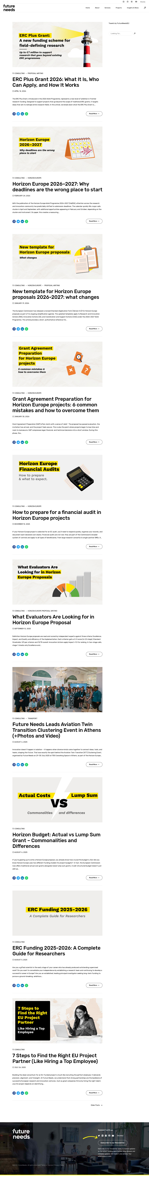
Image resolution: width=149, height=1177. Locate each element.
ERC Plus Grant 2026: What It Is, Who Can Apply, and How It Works (55, 82)
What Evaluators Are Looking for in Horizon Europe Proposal (53, 620)
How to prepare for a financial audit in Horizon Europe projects (56, 515)
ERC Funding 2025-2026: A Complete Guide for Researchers (56, 951)
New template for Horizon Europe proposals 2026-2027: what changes (55, 294)
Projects (119, 8)
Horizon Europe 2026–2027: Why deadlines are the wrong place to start (57, 187)
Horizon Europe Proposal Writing (42, 611)
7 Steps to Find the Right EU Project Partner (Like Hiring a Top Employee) (55, 1058)
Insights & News (133, 8)
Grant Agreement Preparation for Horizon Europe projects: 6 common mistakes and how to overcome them (55, 404)
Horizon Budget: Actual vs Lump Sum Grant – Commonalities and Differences (56, 840)
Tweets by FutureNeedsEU (119, 23)
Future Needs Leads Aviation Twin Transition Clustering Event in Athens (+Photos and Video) (56, 730)
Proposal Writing (35, 73)
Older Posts (95, 1105)
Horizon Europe (34, 178)
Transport (32, 718)
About (97, 8)
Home (88, 8)
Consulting (20, 73)
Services (108, 8)
